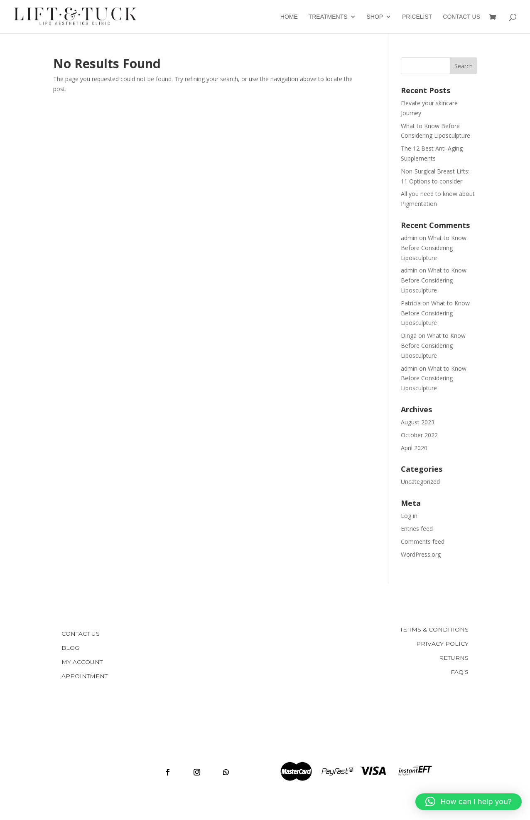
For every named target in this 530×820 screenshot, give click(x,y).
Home (289, 17)
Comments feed (422, 541)
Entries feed (417, 529)
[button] (468, 801)
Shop (374, 17)
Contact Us (461, 17)
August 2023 (417, 422)
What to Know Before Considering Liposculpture (433, 248)
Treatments (328, 17)
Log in (409, 516)
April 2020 (414, 448)
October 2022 (419, 435)
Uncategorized (420, 482)
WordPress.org (421, 554)
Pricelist (417, 17)
